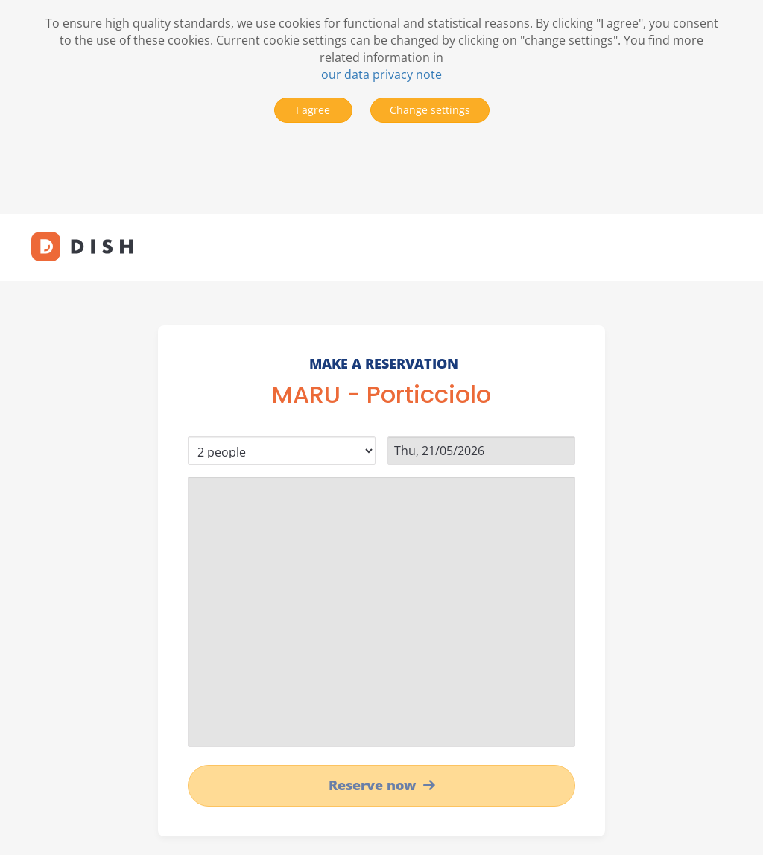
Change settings (430, 110)
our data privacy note (381, 74)
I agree (313, 110)
